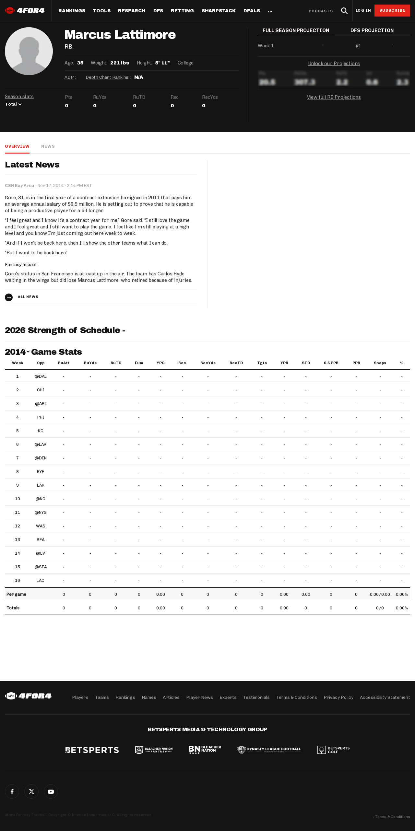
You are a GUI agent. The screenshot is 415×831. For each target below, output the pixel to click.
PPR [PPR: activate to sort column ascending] (356, 363)
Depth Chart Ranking (107, 77)
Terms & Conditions (296, 697)
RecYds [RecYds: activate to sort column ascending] (208, 363)
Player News (199, 697)
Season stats (19, 96)
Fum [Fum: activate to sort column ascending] (139, 363)
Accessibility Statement (385, 697)
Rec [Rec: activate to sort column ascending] (182, 363)
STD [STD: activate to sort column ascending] (306, 363)
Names (149, 697)
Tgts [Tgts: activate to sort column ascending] (262, 363)
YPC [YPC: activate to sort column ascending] (161, 363)
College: (186, 63)
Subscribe (392, 10)
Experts (228, 697)
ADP (69, 77)
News (48, 146)
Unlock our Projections (334, 68)
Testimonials (256, 697)
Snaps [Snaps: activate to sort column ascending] (380, 363)
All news (28, 297)
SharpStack (219, 11)
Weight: (99, 63)
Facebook (12, 791)
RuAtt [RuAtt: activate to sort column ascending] (64, 363)
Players (80, 697)
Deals (251, 11)
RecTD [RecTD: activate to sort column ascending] (236, 363)
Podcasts (321, 11)
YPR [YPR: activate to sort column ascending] (284, 363)
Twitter (31, 791)
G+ (51, 791)
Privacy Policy (338, 697)
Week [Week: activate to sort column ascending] (17, 363)
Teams (102, 697)
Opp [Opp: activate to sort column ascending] (40, 363)
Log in (363, 10)
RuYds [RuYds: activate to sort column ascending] (90, 363)
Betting (182, 11)
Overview (17, 146)
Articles (171, 697)
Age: (69, 63)
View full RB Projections (334, 102)
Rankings (71, 11)
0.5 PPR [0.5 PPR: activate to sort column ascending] (331, 363)
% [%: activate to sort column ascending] (401, 363)
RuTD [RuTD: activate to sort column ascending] (116, 363)
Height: (144, 63)
